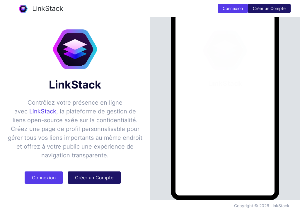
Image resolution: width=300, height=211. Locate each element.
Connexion (233, 8)
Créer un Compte (269, 8)
